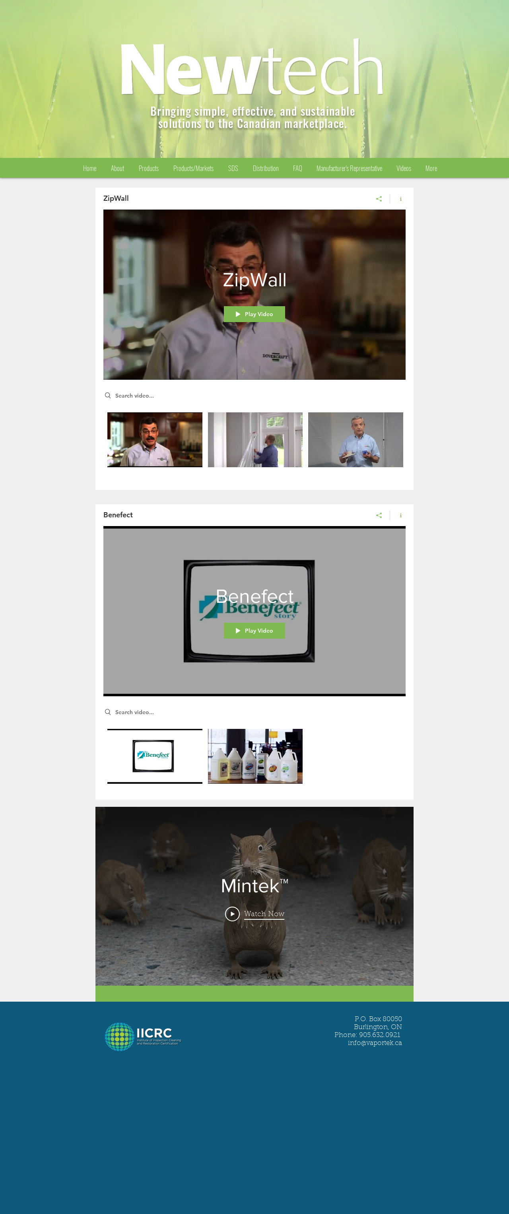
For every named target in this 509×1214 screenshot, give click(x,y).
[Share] (379, 199)
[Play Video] (254, 914)
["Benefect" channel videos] (254, 758)
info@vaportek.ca (375, 1043)
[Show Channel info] (398, 199)
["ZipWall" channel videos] (254, 445)
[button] (233, 168)
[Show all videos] (254, 994)
